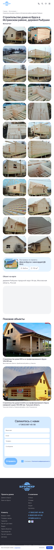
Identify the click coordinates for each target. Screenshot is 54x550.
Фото (30, 503)
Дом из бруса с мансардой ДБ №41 (32, 263)
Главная (5, 11)
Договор (4, 537)
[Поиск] (42, 3)
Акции (30, 505)
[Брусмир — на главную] (7, 3)
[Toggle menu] (49, 3)
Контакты (31, 508)
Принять (49, 547)
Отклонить (41, 547)
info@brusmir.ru (34, 518)
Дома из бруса (6, 497)
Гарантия (4, 521)
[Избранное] (45, 3)
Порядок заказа (6, 518)
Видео (3, 526)
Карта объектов (6, 529)
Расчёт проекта (6, 534)
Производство (6, 531)
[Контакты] (38, 3)
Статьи (30, 497)
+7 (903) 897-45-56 (27, 424)
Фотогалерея (12, 11)
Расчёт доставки (6, 523)
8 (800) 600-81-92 (35, 515)
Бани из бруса (5, 500)
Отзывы (30, 500)
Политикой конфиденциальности (41, 461)
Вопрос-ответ (5, 515)
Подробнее (17, 547)
